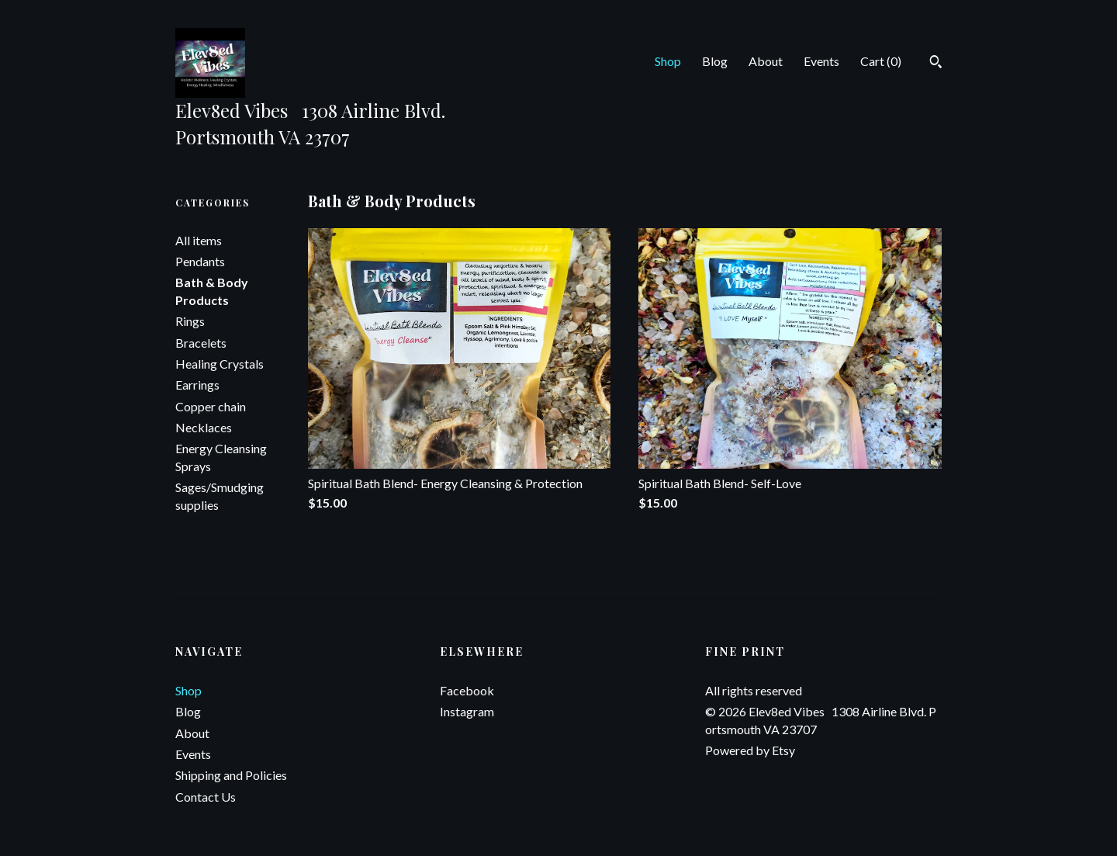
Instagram (467, 711)
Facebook (467, 690)
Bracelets (201, 342)
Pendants (200, 261)
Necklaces (203, 427)
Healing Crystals (219, 363)
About (766, 61)
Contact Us (205, 796)
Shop (668, 61)
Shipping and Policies (231, 775)
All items (198, 240)
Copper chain (210, 406)
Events (821, 61)
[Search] (936, 63)
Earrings (197, 384)
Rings (190, 321)
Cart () (880, 61)
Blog (715, 61)
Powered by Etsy (750, 750)
